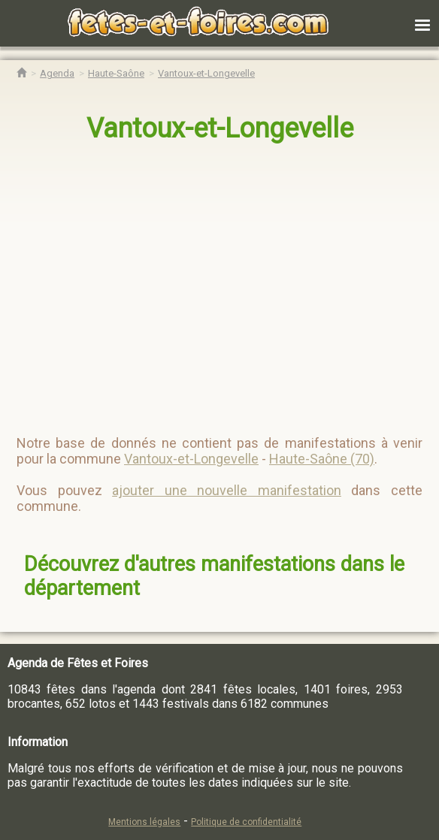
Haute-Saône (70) (321, 459)
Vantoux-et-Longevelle (219, 128)
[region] (204, 282)
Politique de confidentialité (246, 822)
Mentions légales (144, 822)
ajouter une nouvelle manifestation (226, 490)
